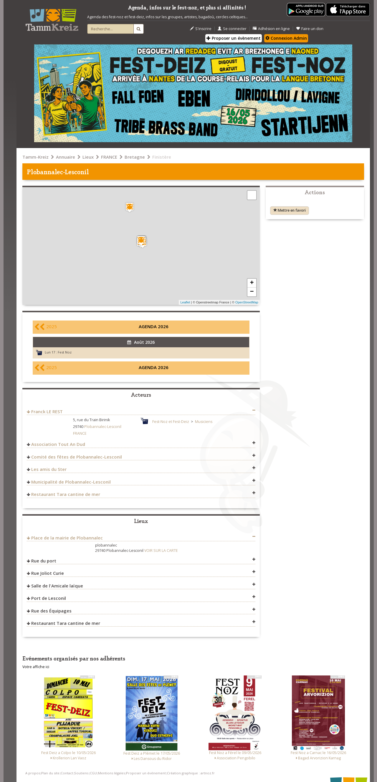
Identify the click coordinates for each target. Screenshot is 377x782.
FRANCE (109, 157)
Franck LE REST (47, 411)
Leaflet (185, 302)
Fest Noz (65, 352)
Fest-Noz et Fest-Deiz (170, 421)
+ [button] (252, 283)
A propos (32, 773)
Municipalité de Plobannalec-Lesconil (71, 482)
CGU (93, 773)
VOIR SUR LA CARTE (161, 550)
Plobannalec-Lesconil (102, 426)
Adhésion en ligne (271, 28)
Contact (67, 773)
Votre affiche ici (35, 666)
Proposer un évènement (233, 38)
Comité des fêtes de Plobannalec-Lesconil (76, 457)
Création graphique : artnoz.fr (191, 773)
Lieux (88, 157)
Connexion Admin (286, 38)
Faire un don (309, 28)
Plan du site (50, 773)
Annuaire (65, 157)
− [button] (252, 292)
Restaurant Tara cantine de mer (65, 494)
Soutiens (81, 773)
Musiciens (203, 421)
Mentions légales (111, 773)
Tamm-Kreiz (35, 157)
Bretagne (135, 157)
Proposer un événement (146, 773)
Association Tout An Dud (58, 444)
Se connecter (232, 28)
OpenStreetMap (246, 302)
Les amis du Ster (49, 469)
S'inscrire (200, 28)
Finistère (161, 157)
